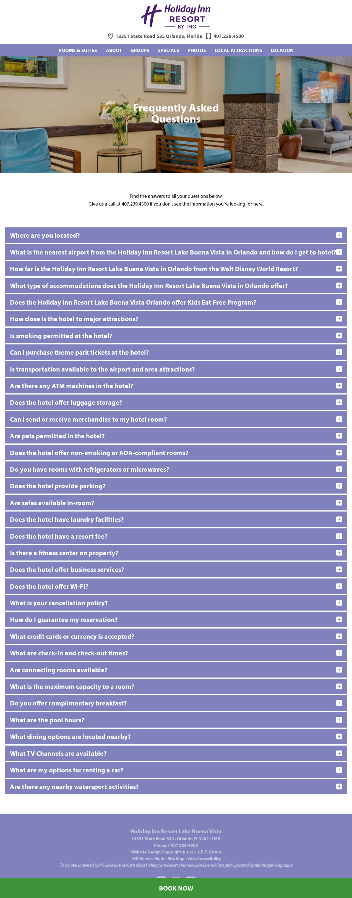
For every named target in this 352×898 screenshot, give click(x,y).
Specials (168, 50)
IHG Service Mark (148, 858)
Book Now (176, 888)
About (114, 50)
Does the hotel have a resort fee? (59, 536)
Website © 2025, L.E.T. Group (176, 852)
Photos (197, 50)
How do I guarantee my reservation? (64, 619)
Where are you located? (45, 235)
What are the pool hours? (47, 720)
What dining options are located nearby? (70, 736)
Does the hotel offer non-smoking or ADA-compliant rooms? (99, 452)
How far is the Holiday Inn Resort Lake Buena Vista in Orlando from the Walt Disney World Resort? (154, 268)
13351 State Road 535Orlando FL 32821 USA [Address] (176, 838)
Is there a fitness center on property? (64, 553)
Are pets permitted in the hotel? (57, 436)
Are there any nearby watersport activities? (74, 786)
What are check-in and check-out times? (69, 653)
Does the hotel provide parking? (58, 486)
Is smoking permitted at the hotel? (61, 335)
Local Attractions (238, 50)
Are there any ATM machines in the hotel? (71, 385)
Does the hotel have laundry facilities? (67, 519)
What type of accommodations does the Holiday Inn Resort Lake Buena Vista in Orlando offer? (149, 285)
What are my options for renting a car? (67, 770)
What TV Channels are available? (58, 753)
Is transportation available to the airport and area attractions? (102, 369)
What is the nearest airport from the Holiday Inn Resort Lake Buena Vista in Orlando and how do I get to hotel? (173, 252)
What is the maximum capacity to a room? (72, 686)
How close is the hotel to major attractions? (74, 319)
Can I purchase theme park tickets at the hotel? (79, 352)
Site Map (176, 858)
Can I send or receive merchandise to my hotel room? (88, 419)
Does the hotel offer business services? (67, 569)
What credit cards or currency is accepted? (72, 636)
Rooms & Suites (78, 50)
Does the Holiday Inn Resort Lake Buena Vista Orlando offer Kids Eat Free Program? (133, 302)
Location (282, 50)
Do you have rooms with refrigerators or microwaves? (89, 469)
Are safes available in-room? (52, 503)
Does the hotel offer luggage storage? (66, 402)
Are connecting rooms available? (59, 670)
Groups (140, 50)
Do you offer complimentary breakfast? (68, 703)
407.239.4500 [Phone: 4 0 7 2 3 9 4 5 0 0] (228, 36)
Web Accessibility (204, 858)
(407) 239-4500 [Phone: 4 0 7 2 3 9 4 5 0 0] (183, 845)
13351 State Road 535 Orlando (159, 36)
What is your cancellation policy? (59, 603)
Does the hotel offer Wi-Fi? (49, 586)
